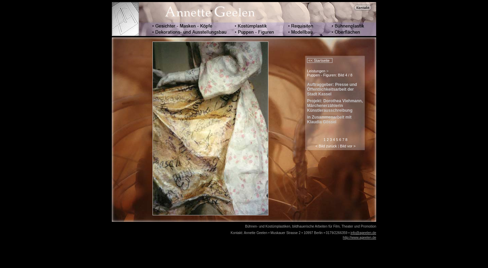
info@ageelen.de (363, 233)
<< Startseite (318, 60)
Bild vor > (347, 146)
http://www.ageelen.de (359, 237)
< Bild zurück (326, 146)
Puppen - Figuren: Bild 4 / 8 (329, 75)
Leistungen (316, 71)
